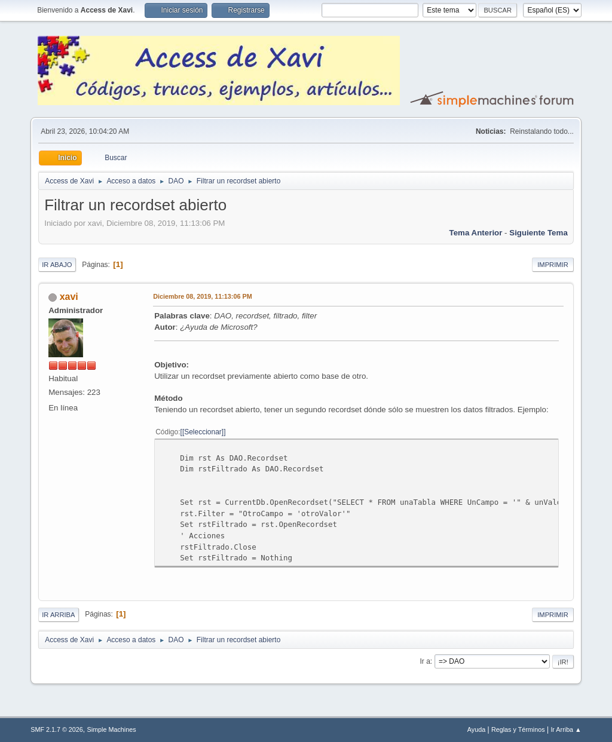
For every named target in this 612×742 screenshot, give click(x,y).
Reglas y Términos (518, 729)
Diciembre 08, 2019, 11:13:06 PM (202, 296)
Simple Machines (111, 729)
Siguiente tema (538, 232)
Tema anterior (476, 232)
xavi (69, 297)
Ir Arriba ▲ (565, 729)
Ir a (425, 661)
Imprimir (552, 264)
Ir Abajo (57, 264)
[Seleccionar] (203, 432)
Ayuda (476, 729)
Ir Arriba (58, 614)
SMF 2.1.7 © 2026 (56, 729)
